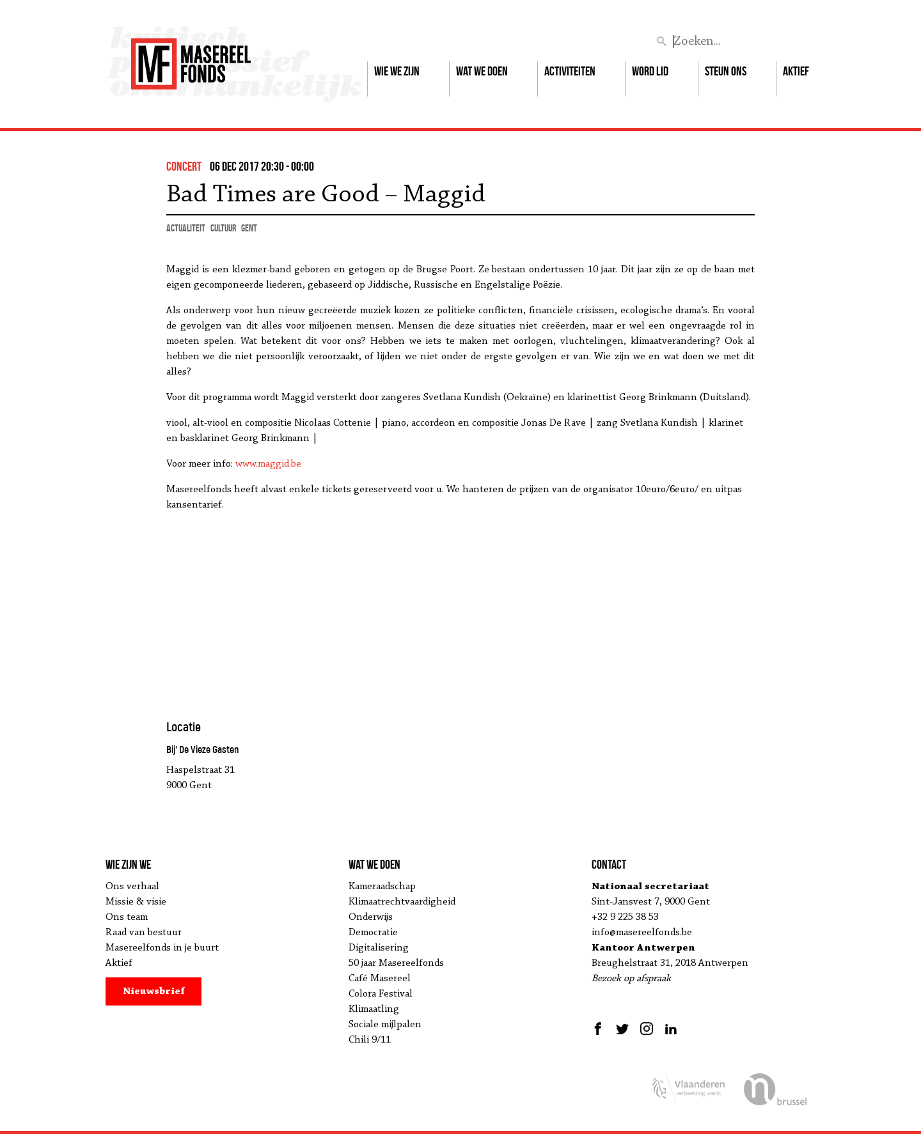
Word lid (650, 71)
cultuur (223, 227)
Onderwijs (371, 917)
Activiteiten (569, 71)
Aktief (796, 71)
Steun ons (725, 71)
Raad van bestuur (144, 933)
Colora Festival (381, 994)
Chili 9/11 (370, 1040)
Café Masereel (380, 979)
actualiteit (185, 227)
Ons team (127, 917)
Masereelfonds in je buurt (162, 948)
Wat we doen (482, 71)
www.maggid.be (268, 464)
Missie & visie (136, 902)
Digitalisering (379, 948)
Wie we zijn (397, 71)
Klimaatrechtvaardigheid (402, 902)
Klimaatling (374, 1009)
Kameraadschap (382, 887)
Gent (249, 227)
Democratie (373, 933)
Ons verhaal (132, 887)
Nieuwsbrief (154, 991)
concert (183, 166)
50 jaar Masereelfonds (396, 963)
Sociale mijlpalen (385, 1025)
